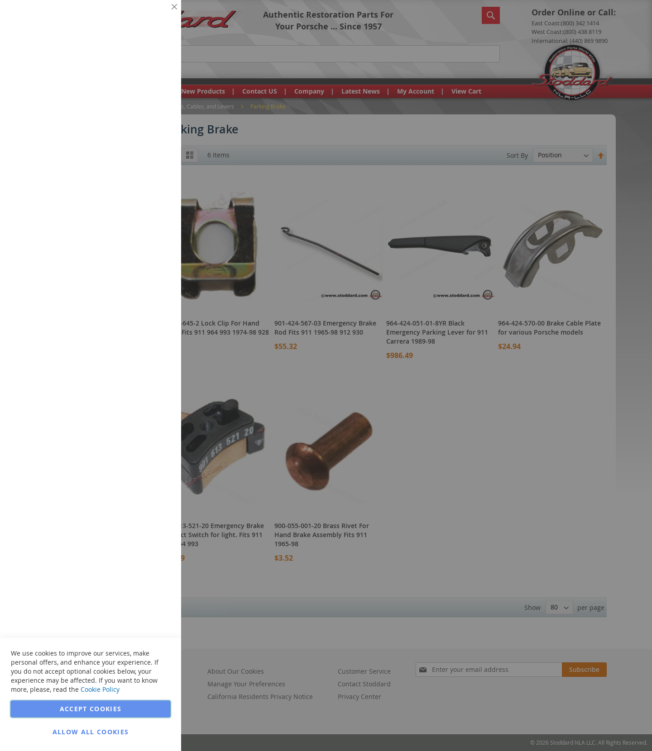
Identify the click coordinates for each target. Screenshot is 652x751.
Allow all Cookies (91, 731)
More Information (144, 69)
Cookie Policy (100, 689)
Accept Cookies (91, 708)
